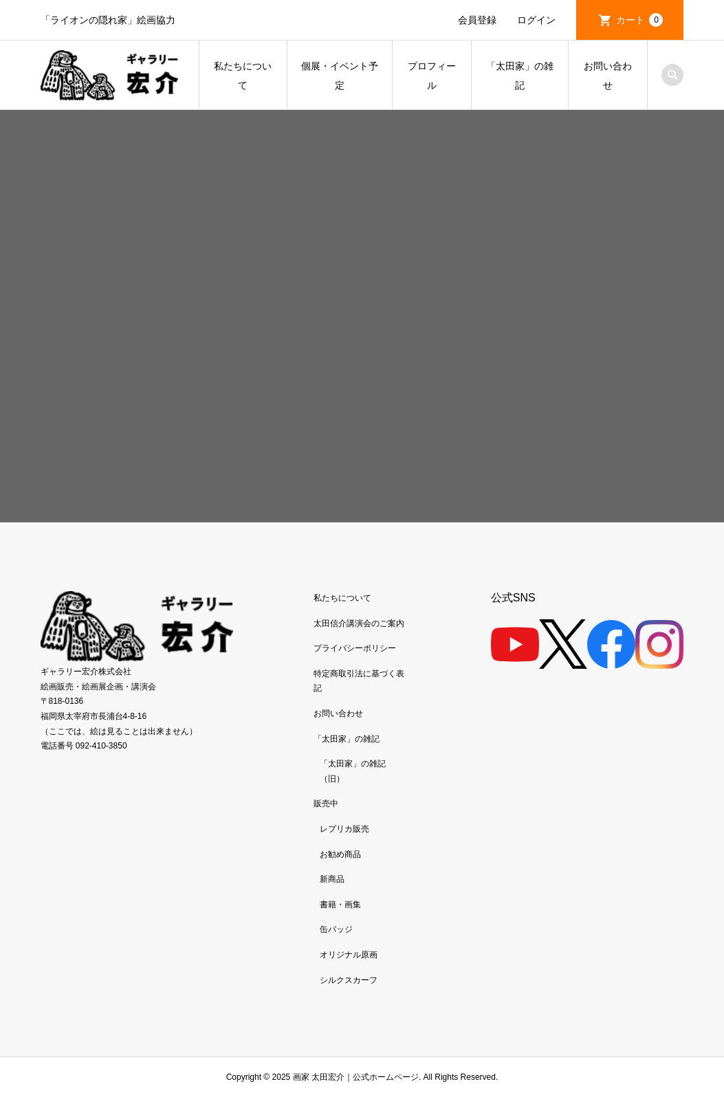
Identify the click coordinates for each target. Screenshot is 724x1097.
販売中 (326, 803)
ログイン (536, 19)
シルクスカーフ (348, 980)
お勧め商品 (340, 854)
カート (639, 20)
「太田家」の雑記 (519, 75)
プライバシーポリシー (355, 648)
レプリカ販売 (344, 829)
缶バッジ (336, 929)
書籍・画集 (340, 904)
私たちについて (243, 75)
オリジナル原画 (348, 955)
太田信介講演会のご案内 (359, 623)
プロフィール (432, 75)
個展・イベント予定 (339, 75)
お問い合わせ (608, 75)
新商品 (332, 879)
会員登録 (477, 19)
